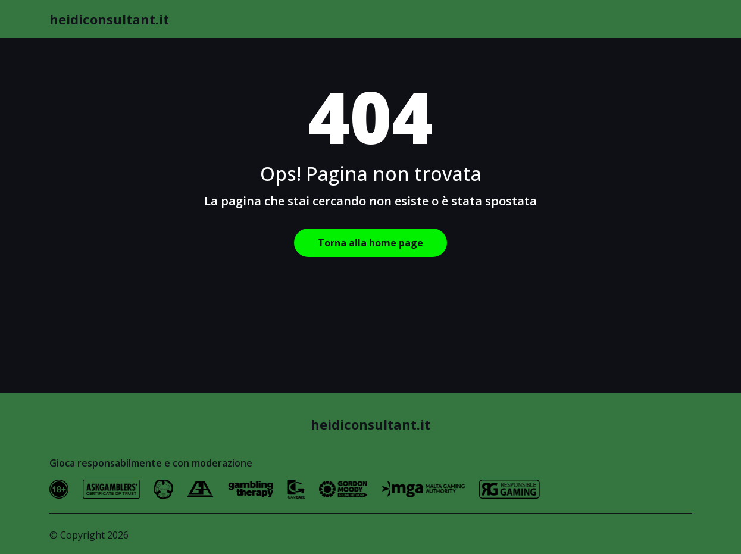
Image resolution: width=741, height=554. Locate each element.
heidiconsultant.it (109, 19)
